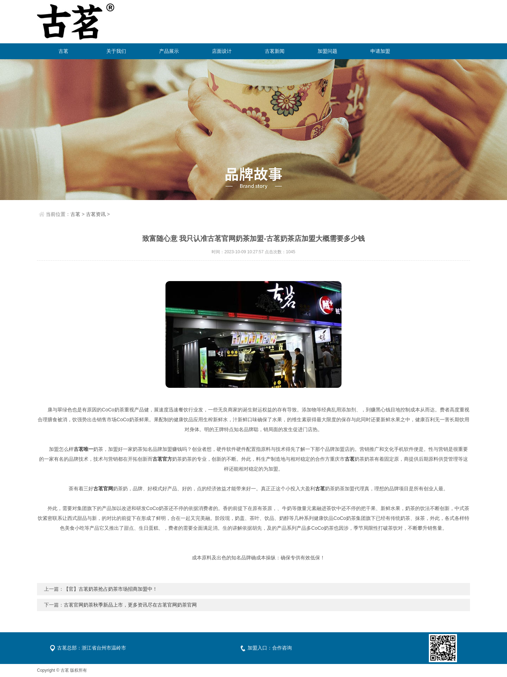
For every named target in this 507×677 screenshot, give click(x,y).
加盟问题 (327, 51)
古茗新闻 (274, 51)
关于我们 (116, 51)
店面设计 (222, 51)
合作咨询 (282, 648)
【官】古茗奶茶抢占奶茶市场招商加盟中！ (110, 589)
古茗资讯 (96, 214)
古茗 (63, 51)
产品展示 (169, 51)
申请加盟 (380, 51)
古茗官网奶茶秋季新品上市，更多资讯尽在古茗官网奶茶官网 (130, 605)
